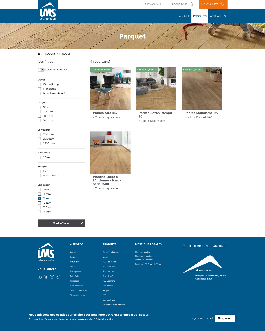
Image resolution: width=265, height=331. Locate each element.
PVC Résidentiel (109, 261)
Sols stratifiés (109, 299)
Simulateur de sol (77, 295)
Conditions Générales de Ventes (148, 264)
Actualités (218, 16)
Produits (200, 16)
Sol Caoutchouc (109, 266)
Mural (105, 257)
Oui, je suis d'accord (201, 318)
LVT (104, 295)
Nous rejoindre (76, 285)
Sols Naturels (108, 271)
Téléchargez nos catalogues (208, 246)
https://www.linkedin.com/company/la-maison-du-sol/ (46, 277)
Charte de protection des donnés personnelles (145, 257)
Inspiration (74, 280)
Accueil (184, 16)
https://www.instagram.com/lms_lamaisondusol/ (52, 277)
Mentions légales (142, 252)
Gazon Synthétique (111, 252)
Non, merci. (225, 318)
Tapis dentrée (108, 276)
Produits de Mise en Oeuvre (114, 304)
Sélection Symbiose (78, 290)
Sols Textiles (108, 285)
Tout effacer (61, 223)
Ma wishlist (209, 4)
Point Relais (75, 276)
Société (73, 257)
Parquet (106, 290)
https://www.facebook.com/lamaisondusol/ (40, 277)
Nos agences (154, 4)
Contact (73, 266)
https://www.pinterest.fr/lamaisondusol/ (58, 277)
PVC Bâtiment (109, 280)
